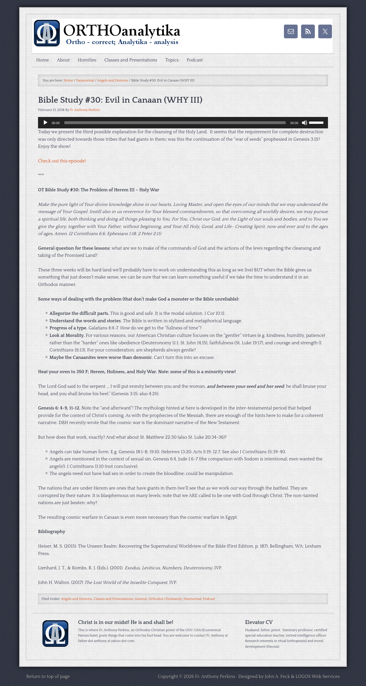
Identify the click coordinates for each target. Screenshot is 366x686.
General (141, 599)
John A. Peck (277, 676)
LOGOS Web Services (318, 676)
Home (43, 60)
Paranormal (193, 599)
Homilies (89, 60)
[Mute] (304, 123)
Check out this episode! (62, 161)
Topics (173, 60)
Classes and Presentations (133, 60)
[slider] (175, 123)
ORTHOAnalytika (89, 36)
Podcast (199, 60)
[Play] (45, 123)
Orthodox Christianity (165, 599)
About (64, 60)
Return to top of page (48, 676)
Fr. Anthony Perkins (85, 110)
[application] (183, 123)
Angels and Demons (76, 599)
